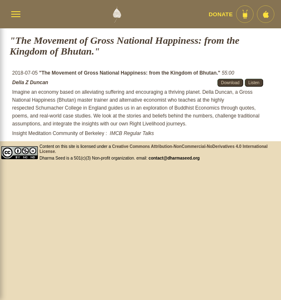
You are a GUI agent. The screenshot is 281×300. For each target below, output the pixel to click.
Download (230, 82)
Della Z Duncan (30, 82)
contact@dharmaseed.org (174, 158)
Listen (254, 82)
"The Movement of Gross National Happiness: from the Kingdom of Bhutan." (130, 73)
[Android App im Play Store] (245, 14)
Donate (221, 14)
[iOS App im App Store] (265, 14)
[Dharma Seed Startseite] (117, 14)
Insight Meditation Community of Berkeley (58, 133)
